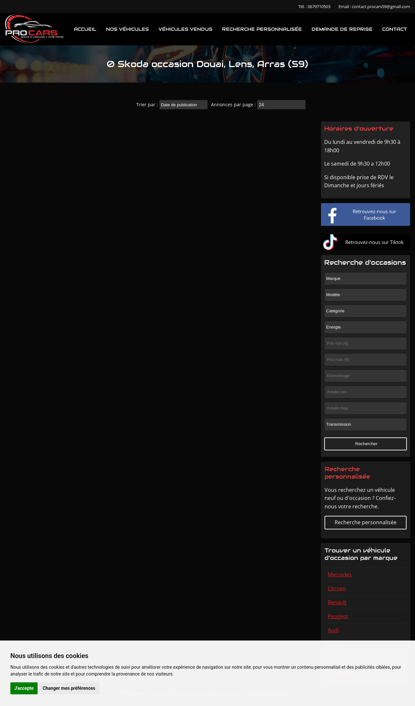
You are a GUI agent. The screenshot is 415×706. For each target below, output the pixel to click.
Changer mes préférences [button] (69, 688)
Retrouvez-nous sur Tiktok (374, 242)
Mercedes (340, 574)
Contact (394, 29)
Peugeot (338, 616)
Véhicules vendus (185, 29)
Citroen (337, 588)
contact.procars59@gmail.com (381, 6)
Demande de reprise (342, 29)
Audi (333, 630)
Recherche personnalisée (262, 29)
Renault (337, 602)
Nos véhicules (127, 29)
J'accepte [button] (24, 688)
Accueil (85, 29)
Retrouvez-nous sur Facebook (374, 214)
